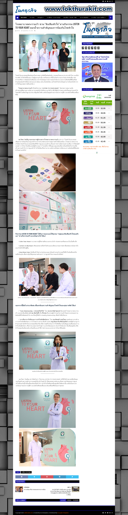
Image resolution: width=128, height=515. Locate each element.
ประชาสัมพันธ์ (84, 17)
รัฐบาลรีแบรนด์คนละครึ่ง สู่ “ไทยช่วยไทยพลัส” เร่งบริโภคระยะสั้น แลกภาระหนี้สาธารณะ (95, 59)
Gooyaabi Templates (63, 512)
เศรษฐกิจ (40, 17)
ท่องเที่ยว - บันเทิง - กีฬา (70, 17)
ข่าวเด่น (32, 17)
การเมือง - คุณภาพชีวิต (97, 17)
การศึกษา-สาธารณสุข (26, 472)
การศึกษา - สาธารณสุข (53, 17)
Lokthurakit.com (28, 512)
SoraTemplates (44, 512)
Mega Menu (24, 17)
